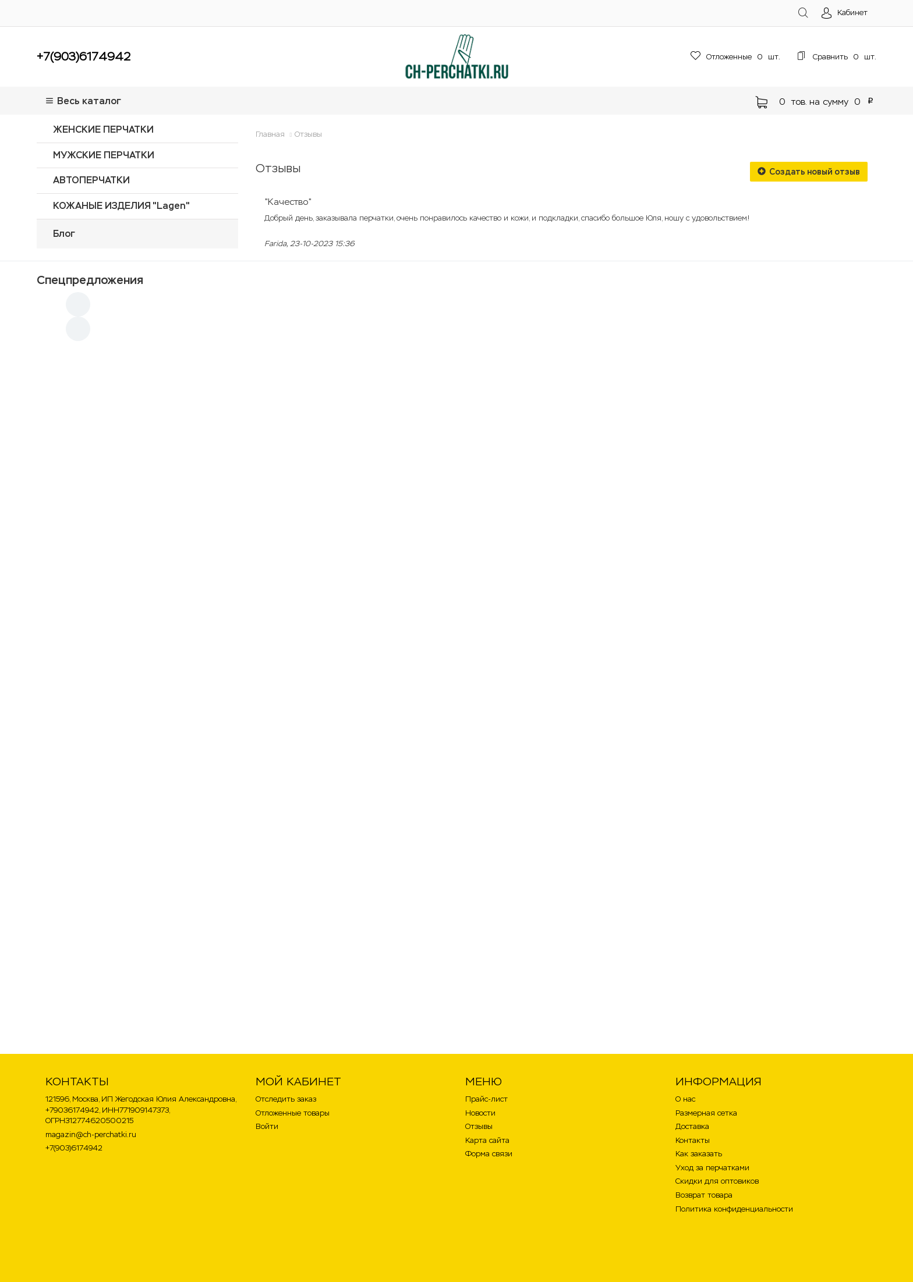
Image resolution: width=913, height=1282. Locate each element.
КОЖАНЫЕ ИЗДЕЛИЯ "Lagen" (121, 206)
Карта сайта (487, 1140)
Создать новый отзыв (809, 171)
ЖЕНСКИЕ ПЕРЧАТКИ (103, 129)
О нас (685, 1099)
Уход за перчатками (712, 1168)
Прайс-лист (486, 1099)
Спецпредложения (90, 279)
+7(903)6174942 (83, 56)
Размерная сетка (706, 1113)
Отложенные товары (293, 1113)
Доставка (692, 1126)
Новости (480, 1113)
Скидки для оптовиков (717, 1181)
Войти (267, 1126)
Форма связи (488, 1154)
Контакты (692, 1140)
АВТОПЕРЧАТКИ (91, 180)
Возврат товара (703, 1195)
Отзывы (308, 134)
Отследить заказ (286, 1099)
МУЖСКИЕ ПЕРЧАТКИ (103, 155)
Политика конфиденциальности (734, 1209)
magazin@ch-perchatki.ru (90, 1134)
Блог (64, 234)
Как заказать (698, 1154)
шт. (735, 57)
